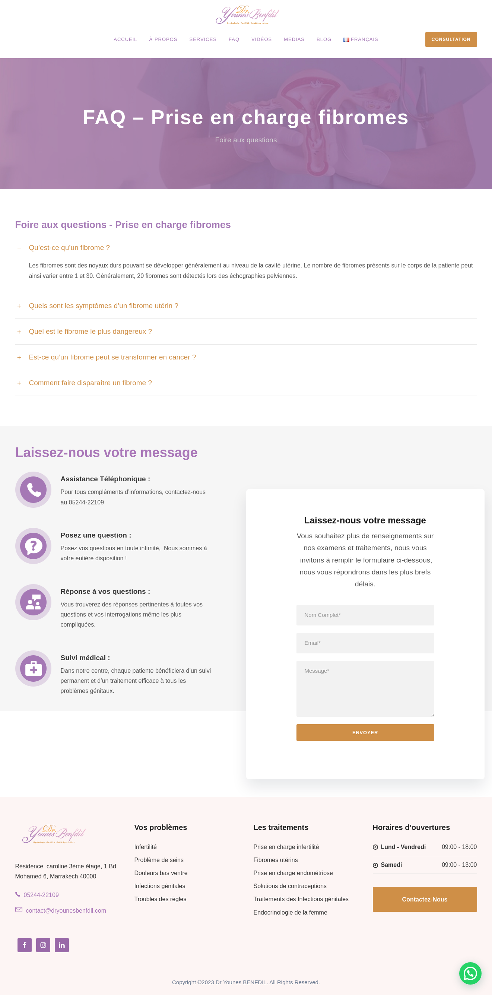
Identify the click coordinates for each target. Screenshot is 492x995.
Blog (324, 39)
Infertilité (145, 847)
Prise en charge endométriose (293, 873)
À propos (163, 39)
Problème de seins (159, 860)
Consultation (451, 39)
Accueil (125, 39)
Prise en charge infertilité (286, 847)
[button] (470, 973)
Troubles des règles (160, 899)
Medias (294, 39)
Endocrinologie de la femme (290, 912)
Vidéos (261, 39)
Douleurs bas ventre (161, 873)
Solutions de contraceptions (290, 886)
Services (203, 39)
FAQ (234, 39)
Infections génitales (159, 886)
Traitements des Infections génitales (301, 899)
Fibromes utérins (276, 860)
